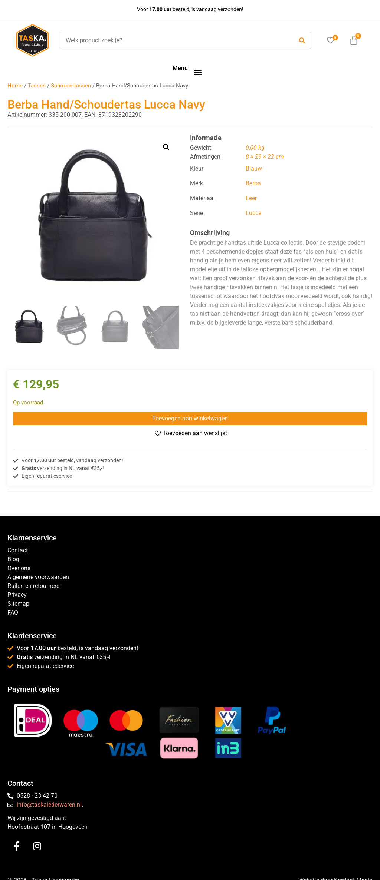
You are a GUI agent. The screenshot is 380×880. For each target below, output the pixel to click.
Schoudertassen (71, 85)
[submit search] (302, 40)
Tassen (37, 85)
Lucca (254, 212)
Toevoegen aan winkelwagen (190, 418)
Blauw (254, 168)
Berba (253, 183)
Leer (251, 198)
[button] (197, 72)
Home (15, 85)
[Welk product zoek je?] (174, 40)
